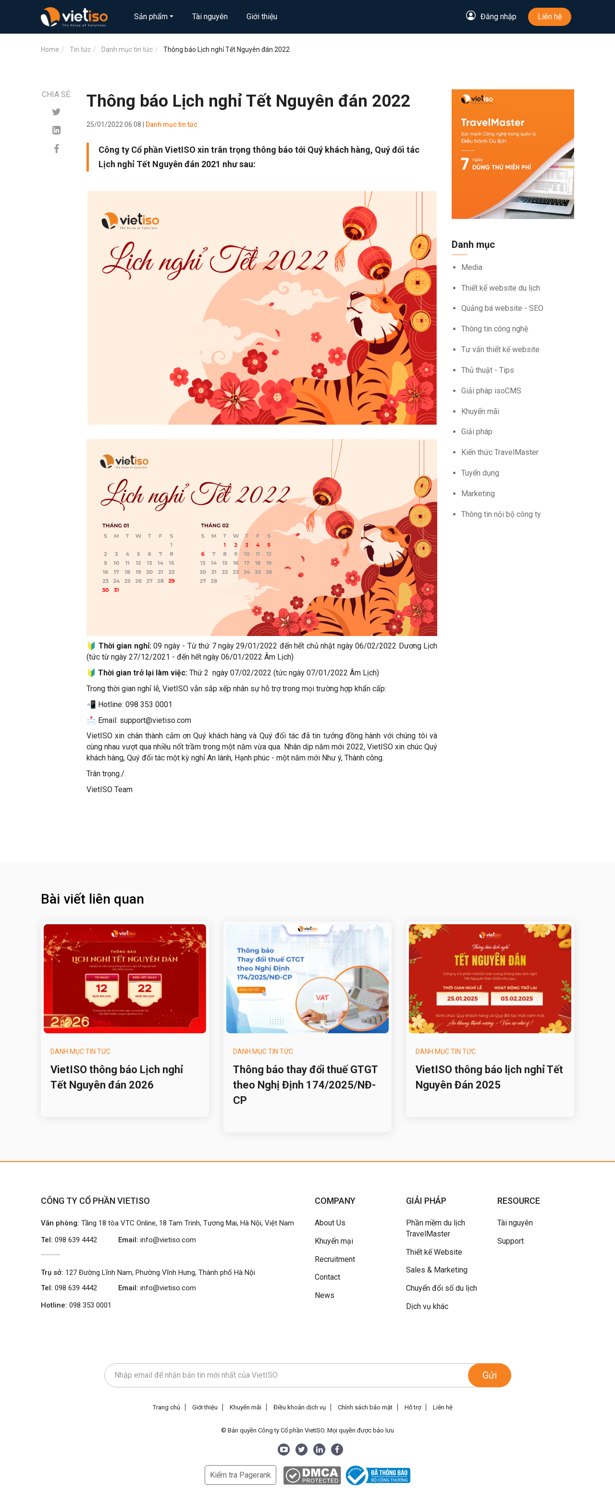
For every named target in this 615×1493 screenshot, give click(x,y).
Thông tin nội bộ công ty (501, 514)
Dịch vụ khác (427, 1306)
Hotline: (76, 1305)
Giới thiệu (261, 16)
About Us (330, 1222)
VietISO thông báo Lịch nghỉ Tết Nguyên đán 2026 (116, 1077)
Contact (327, 1277)
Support (510, 1241)
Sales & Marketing (436, 1269)
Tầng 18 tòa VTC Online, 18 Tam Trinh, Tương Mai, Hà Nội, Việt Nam (187, 1223)
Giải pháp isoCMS (491, 390)
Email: (157, 1240)
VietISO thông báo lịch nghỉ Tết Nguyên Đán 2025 (489, 1077)
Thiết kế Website (434, 1252)
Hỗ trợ (413, 1407)
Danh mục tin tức (80, 1051)
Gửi (489, 1375)
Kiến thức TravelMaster (500, 452)
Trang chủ (166, 1407)
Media (471, 267)
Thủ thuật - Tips (487, 370)
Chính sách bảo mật (365, 1407)
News (324, 1295)
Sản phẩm (151, 16)
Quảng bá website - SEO (502, 308)
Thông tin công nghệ (494, 328)
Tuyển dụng (480, 472)
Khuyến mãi (480, 411)
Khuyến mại (334, 1241)
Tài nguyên (210, 16)
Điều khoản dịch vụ (299, 1407)
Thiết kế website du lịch (500, 288)
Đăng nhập (498, 16)
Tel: (69, 1240)
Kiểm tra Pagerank (240, 1475)
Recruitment (335, 1259)
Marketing (478, 493)
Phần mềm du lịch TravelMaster (435, 1228)
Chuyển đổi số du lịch (441, 1288)
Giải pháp (476, 431)
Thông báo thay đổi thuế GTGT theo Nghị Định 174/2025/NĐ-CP (305, 1085)
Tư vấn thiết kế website (500, 349)
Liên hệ (550, 16)
